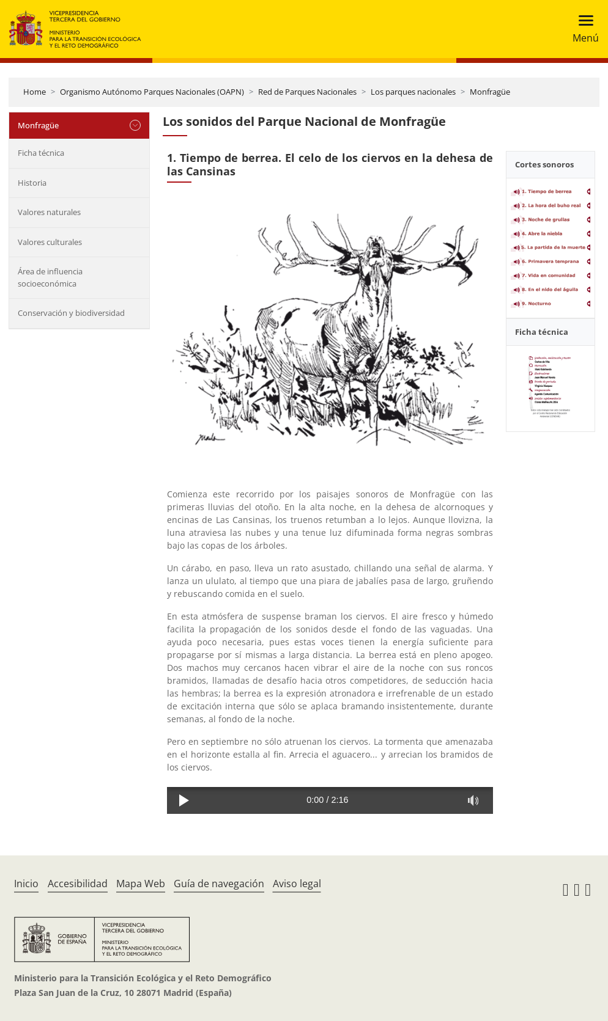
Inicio (26, 883)
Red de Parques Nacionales (307, 91)
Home (34, 91)
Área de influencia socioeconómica (50, 277)
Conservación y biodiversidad (71, 312)
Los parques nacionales (413, 91)
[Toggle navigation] (582, 29)
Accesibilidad (78, 883)
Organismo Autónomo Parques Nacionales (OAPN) (152, 91)
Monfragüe (490, 91)
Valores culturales (50, 241)
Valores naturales (49, 212)
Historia (32, 182)
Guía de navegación (219, 883)
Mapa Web (140, 883)
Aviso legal (297, 883)
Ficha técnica (41, 152)
